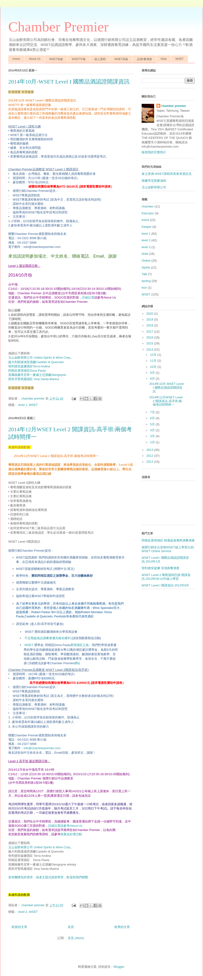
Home (16, 59)
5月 (153, 424)
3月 (153, 436)
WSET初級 (56, 59)
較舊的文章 (122, 927)
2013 (150, 450)
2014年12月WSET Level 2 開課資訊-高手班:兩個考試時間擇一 (165, 401)
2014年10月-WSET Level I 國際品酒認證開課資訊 (69, 82)
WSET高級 (121, 59)
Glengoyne (37, 375)
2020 (150, 313)
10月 (153, 367)
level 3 (146, 247)
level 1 (22, 405)
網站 (77, 663)
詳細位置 (88, 297)
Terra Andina (29, 366)
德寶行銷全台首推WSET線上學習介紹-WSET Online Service (168, 549)
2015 (150, 343)
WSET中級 (79, 59)
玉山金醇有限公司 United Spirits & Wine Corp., (40, 847)
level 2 (22, 912)
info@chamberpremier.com (42, 748)
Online (146, 260)
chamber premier (173, 106)
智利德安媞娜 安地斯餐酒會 (160, 568)
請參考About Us (71, 825)
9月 (153, 372)
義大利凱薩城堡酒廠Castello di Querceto (36, 362)
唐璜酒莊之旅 (79, 645)
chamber (148, 206)
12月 (153, 354)
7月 (153, 412)
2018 (150, 325)
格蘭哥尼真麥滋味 (154, 180)
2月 (153, 442)
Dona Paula (27, 370)
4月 (153, 430)
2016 (150, 337)
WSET (179, 59)
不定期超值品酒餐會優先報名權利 (63, 638)
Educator (148, 213)
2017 (150, 331)
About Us (34, 59)
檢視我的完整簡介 (154, 152)
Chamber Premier (58, 27)
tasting (146, 281)
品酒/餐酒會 (144, 59)
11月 (153, 360)
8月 (153, 378)
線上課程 (100, 59)
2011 (150, 461)
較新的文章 (19, 927)
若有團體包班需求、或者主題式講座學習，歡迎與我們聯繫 (48, 877)
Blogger (119, 966)
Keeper (147, 227)
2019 (150, 319)
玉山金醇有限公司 (154, 187)
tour (144, 287)
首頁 (71, 927)
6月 (153, 418)
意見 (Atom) (76, 938)
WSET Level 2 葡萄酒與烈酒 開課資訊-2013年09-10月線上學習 (166, 576)
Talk (144, 274)
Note (164, 59)
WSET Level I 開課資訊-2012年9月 (165, 585)
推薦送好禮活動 (71, 834)
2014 (150, 349)
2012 (150, 455)
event (145, 220)
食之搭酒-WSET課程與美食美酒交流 (166, 174)
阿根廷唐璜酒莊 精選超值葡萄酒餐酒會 (168, 540)
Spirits (146, 267)
